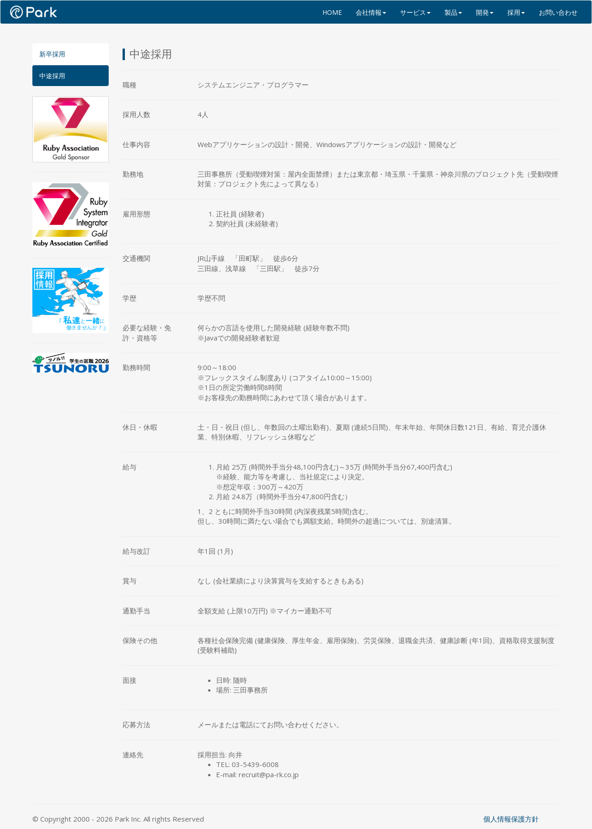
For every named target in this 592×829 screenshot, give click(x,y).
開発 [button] (484, 12)
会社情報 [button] (371, 12)
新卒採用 (52, 53)
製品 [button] (453, 12)
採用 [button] (516, 12)
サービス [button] (415, 12)
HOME (332, 12)
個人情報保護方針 (511, 818)
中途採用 (52, 75)
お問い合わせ (558, 12)
